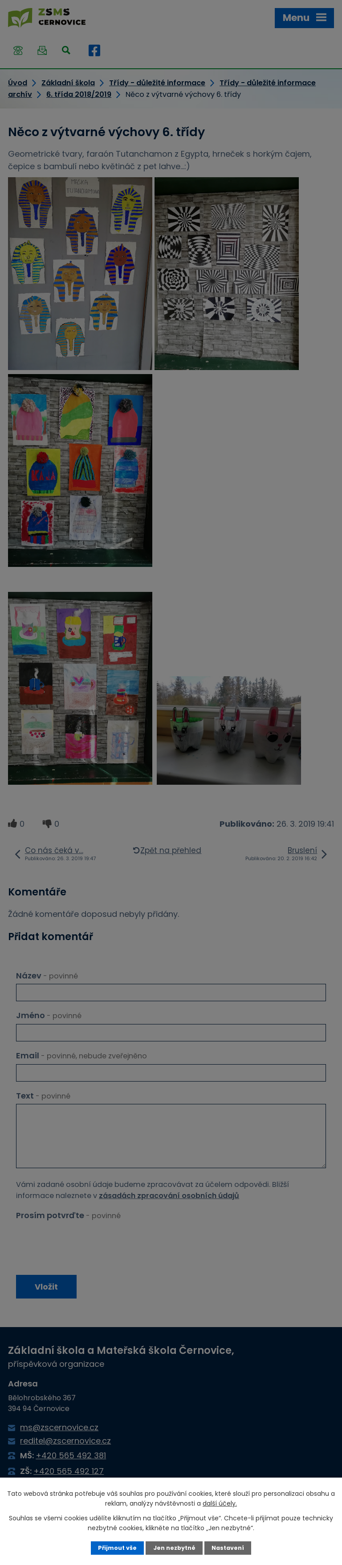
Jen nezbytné (174, 1548)
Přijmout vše (117, 1548)
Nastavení (228, 1548)
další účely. (220, 1503)
